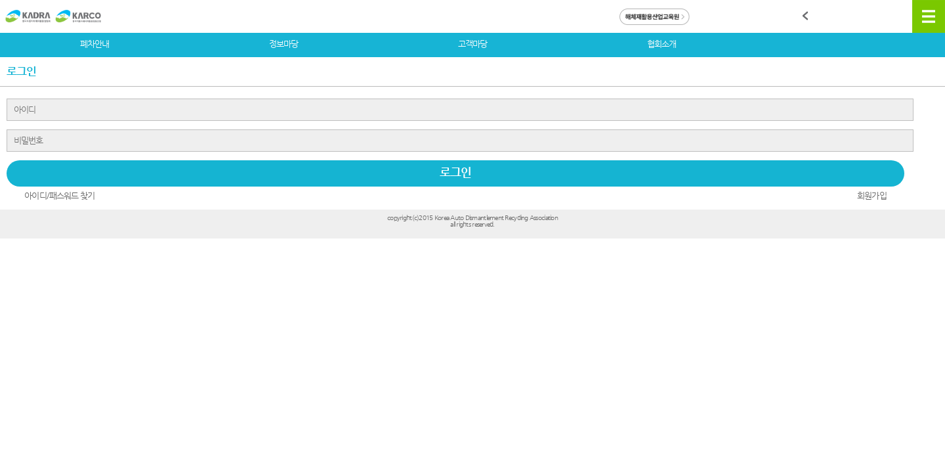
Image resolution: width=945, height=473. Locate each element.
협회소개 (661, 44)
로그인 (455, 172)
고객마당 (472, 44)
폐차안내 (94, 44)
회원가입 (871, 195)
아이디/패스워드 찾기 (59, 195)
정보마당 (283, 44)
